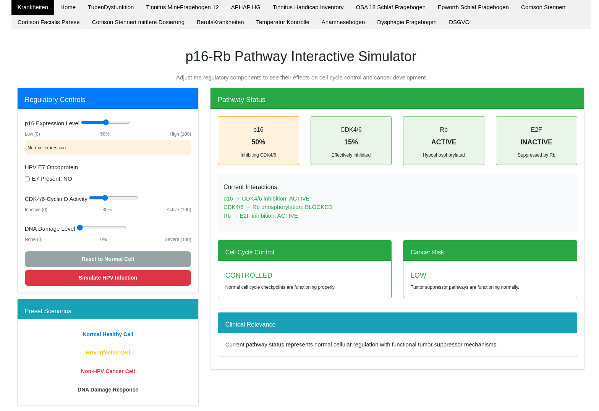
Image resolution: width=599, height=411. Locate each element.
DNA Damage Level (50, 228)
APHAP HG (246, 7)
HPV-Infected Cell (108, 353)
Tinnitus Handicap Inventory (308, 7)
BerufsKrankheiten (220, 22)
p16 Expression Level (52, 123)
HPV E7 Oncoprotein (51, 167)
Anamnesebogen (343, 22)
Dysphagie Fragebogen (407, 22)
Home (68, 7)
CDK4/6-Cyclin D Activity (56, 199)
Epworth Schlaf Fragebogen (473, 7)
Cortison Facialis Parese (49, 22)
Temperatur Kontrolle (282, 22)
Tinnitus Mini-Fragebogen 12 (182, 7)
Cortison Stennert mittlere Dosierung (138, 22)
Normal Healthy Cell (108, 334)
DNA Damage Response (108, 390)
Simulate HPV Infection (108, 278)
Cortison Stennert (543, 7)
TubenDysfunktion (111, 7)
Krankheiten (33, 7)
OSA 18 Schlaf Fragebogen (391, 7)
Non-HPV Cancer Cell (108, 371)
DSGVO (459, 22)
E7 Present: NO (52, 178)
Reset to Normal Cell (108, 259)
